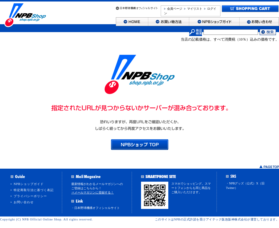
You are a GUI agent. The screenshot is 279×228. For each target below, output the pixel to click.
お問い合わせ (24, 202)
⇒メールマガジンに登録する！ (92, 192)
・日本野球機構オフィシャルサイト (95, 208)
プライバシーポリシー (30, 196)
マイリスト (194, 8)
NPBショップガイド (29, 184)
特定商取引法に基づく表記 (34, 190)
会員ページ (174, 8)
